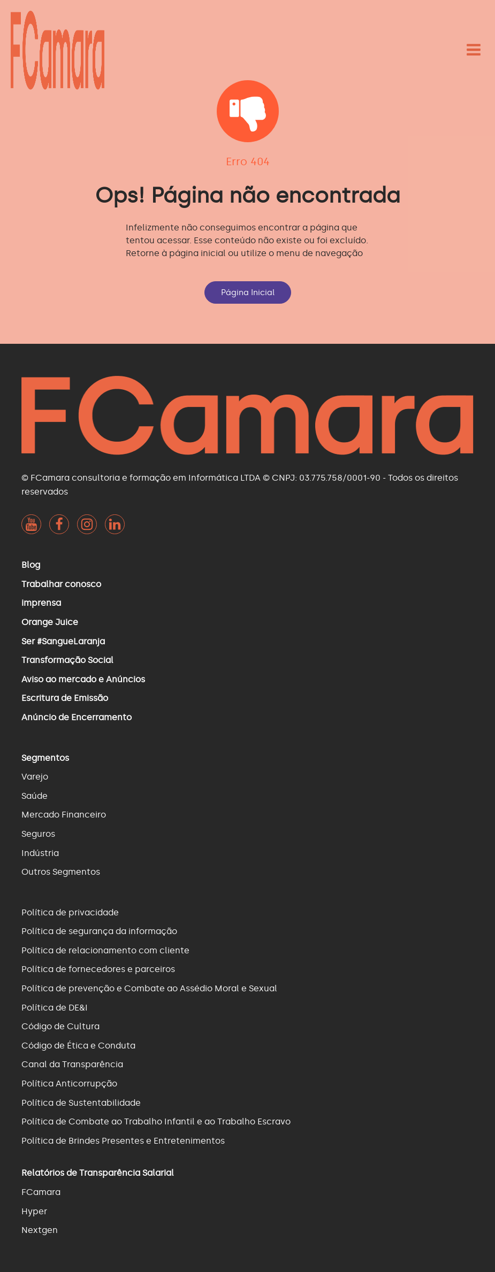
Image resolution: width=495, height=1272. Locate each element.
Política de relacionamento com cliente (105, 950)
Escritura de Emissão (64, 698)
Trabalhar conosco (61, 584)
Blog (30, 565)
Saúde (34, 796)
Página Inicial (248, 292)
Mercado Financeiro (63, 815)
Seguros (38, 834)
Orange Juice (49, 622)
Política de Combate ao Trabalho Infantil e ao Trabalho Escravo (156, 1121)
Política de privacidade (70, 912)
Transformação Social (67, 660)
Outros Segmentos (60, 872)
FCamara (40, 1192)
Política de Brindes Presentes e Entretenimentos (123, 1141)
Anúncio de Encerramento (76, 717)
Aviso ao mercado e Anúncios (83, 679)
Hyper (34, 1211)
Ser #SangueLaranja (63, 641)
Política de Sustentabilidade (81, 1103)
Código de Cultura (60, 1026)
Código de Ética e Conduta (78, 1045)
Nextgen (39, 1230)
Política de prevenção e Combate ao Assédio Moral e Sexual (149, 988)
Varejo (34, 777)
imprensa (41, 603)
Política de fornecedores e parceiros (98, 969)
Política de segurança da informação (99, 931)
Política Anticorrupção (69, 1083)
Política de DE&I (54, 1008)
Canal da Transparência (72, 1064)
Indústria (40, 853)
